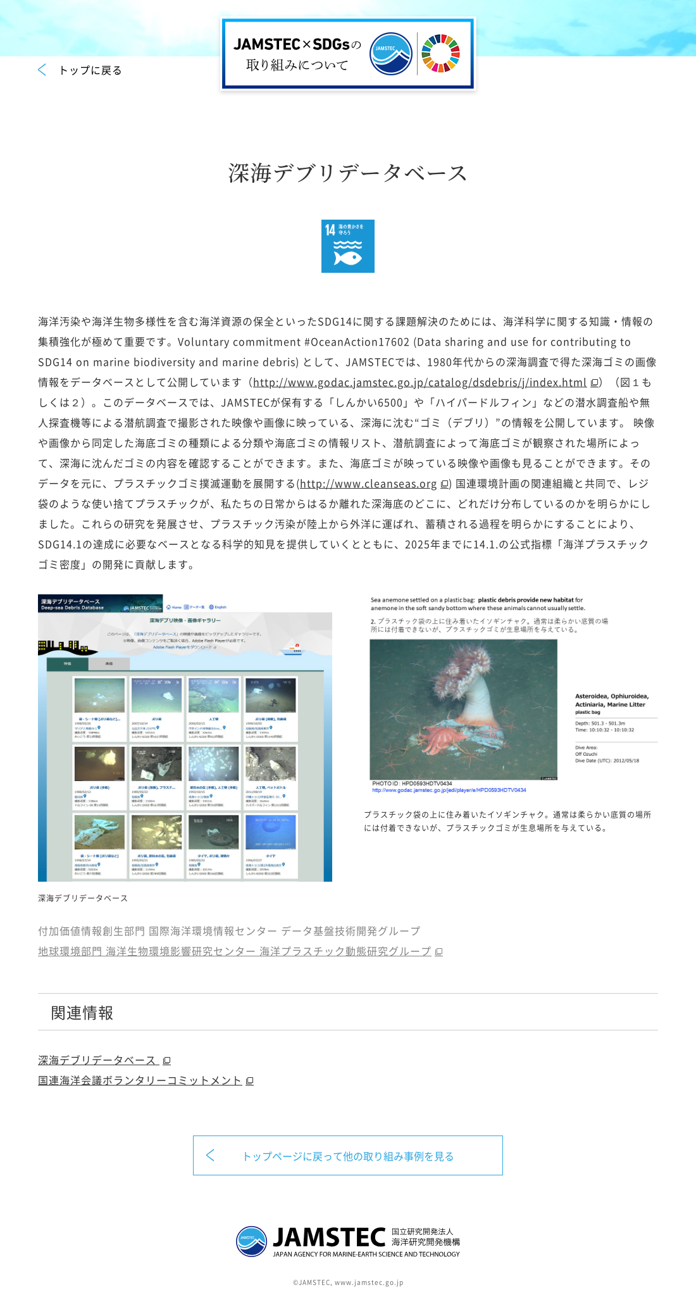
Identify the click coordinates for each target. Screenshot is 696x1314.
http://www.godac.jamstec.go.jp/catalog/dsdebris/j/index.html (420, 381)
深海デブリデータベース (98, 1059)
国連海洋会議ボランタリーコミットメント (140, 1079)
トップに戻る (90, 69)
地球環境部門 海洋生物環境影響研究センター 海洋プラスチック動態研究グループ (235, 950)
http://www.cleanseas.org (368, 483)
